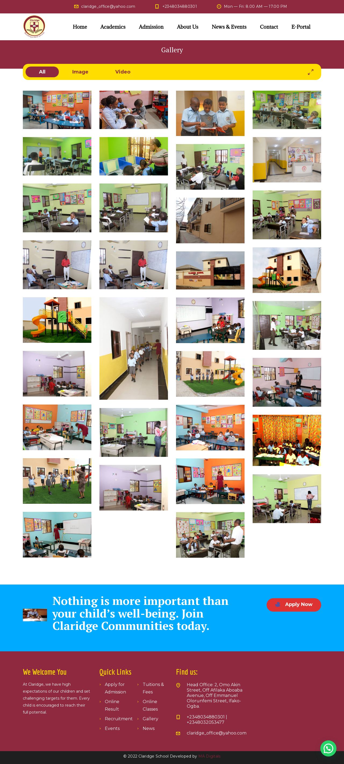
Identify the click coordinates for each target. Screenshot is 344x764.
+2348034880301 (179, 6)
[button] (328, 748)
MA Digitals (209, 756)
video (122, 72)
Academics (113, 27)
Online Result (112, 705)
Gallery (150, 718)
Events (112, 728)
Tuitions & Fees (153, 688)
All (42, 72)
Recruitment (119, 718)
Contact (269, 27)
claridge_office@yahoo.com (108, 6)
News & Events (229, 27)
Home (80, 27)
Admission (151, 27)
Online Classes (150, 705)
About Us (187, 27)
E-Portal (300, 27)
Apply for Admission (115, 688)
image (80, 72)
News (149, 728)
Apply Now (294, 604)
